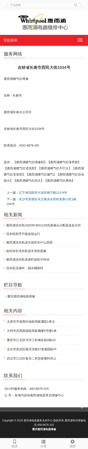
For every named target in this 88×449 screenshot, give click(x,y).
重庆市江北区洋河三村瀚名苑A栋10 (31, 340)
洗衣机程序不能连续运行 (23, 234)
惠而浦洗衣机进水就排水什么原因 (29, 242)
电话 (14, 443)
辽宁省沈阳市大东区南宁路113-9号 (43, 192)
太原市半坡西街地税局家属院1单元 (31, 321)
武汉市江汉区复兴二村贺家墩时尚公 (31, 358)
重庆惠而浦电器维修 (21, 296)
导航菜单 (10, 40)
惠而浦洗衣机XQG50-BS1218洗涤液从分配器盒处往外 (43, 225)
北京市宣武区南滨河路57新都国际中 (32, 349)
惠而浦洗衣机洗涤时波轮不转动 (27, 259)
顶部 (72, 443)
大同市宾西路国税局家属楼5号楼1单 (32, 331)
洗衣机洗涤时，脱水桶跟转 (24, 268)
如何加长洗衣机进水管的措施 (26, 251)
